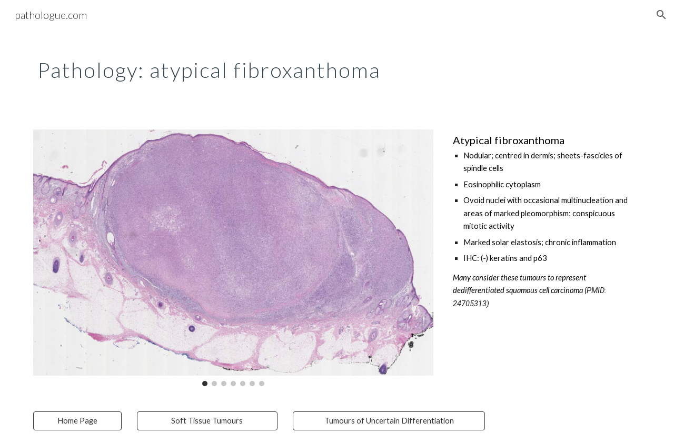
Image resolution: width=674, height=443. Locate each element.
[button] (661, 14)
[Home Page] (77, 421)
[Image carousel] (233, 257)
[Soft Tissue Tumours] (206, 421)
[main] (233, 65)
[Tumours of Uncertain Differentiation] (388, 421)
